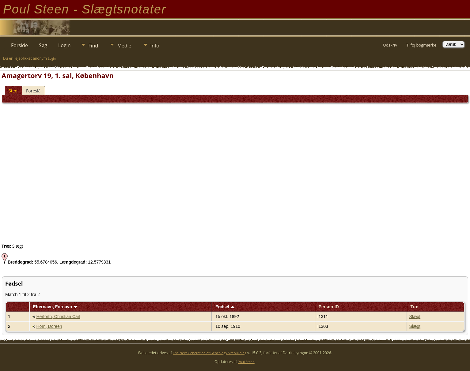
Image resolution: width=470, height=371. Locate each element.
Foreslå (33, 91)
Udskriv (390, 45)
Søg (43, 45)
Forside (19, 45)
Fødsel (225, 306)
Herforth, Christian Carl (58, 316)
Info (154, 45)
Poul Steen (246, 361)
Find (93, 45)
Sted (13, 91)
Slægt (415, 316)
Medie (124, 45)
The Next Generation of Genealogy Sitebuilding (209, 352)
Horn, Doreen (49, 326)
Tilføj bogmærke (421, 45)
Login (64, 45)
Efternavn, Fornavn (55, 306)
